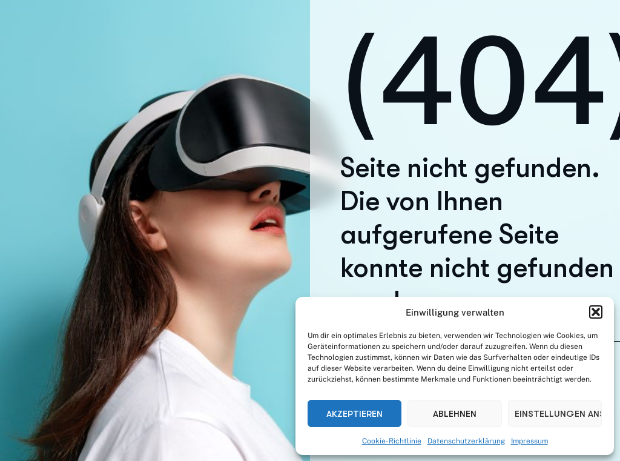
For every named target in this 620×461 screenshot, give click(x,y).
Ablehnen (455, 413)
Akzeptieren (354, 413)
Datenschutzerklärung (466, 441)
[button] (596, 312)
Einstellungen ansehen (558, 413)
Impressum (529, 441)
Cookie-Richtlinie (391, 441)
